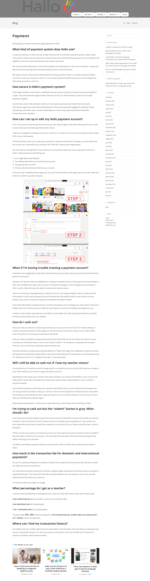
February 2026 (110, 101)
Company (100, 14)
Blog (107, 207)
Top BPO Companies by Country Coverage (119, 47)
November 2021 (111, 184)
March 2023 (109, 169)
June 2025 (109, 116)
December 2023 (110, 158)
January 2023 (110, 177)
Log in (107, 218)
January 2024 (110, 154)
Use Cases (87, 14)
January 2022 (110, 180)
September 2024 (111, 135)
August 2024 (109, 139)
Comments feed (111, 223)
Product (75, 14)
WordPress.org (110, 225)
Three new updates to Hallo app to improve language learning (85, 568)
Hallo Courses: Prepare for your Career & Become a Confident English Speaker (56, 568)
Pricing (124, 14)
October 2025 (110, 105)
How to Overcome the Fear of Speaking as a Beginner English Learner (26, 568)
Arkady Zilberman (111, 83)
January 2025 (110, 124)
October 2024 (110, 131)
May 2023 (109, 161)
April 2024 (109, 146)
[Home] (124, 23)
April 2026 (109, 97)
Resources (112, 14)
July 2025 (108, 112)
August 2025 (109, 109)
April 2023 (109, 165)
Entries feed (109, 220)
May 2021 (109, 195)
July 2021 (108, 192)
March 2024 (109, 150)
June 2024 (109, 143)
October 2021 (110, 188)
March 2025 (109, 120)
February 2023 (110, 173)
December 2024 (110, 127)
